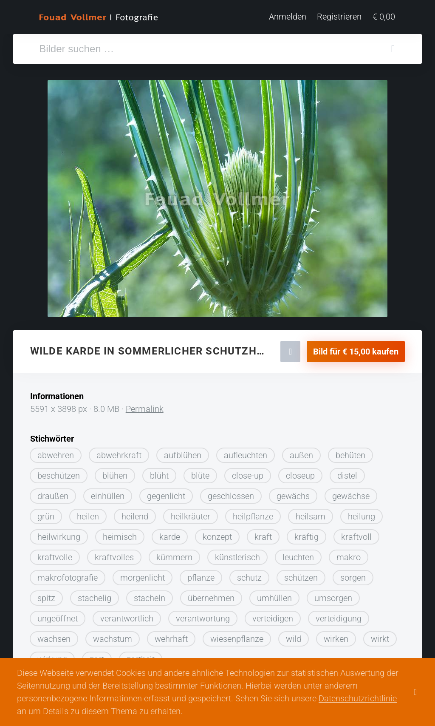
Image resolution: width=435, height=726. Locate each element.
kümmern (174, 554)
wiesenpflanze (236, 635)
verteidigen (272, 615)
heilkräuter (190, 513)
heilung (361, 513)
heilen (88, 513)
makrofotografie (67, 574)
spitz (46, 595)
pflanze (201, 574)
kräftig (306, 533)
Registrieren (340, 17)
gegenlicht (166, 493)
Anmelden (289, 17)
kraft (263, 533)
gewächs (293, 493)
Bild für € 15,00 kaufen (355, 348)
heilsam (310, 513)
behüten (350, 452)
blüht (159, 472)
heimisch (120, 533)
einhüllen (107, 493)
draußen (52, 493)
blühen (114, 472)
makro (348, 554)
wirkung (52, 656)
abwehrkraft (118, 452)
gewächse (351, 493)
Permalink (145, 405)
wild (293, 635)
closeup (300, 472)
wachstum (112, 635)
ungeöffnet (57, 615)
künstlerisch (237, 554)
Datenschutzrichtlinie (358, 698)
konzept (217, 533)
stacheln (149, 595)
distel (347, 472)
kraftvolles (114, 554)
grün (45, 513)
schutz (249, 574)
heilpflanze (253, 513)
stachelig (94, 595)
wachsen (54, 635)
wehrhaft (171, 635)
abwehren (55, 452)
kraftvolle (54, 554)
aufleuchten (245, 452)
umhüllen (274, 595)
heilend (134, 513)
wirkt (380, 635)
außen (301, 452)
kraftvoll (356, 533)
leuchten (298, 554)
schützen (301, 574)
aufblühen (182, 452)
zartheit (141, 656)
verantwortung (203, 615)
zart (97, 656)
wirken (336, 635)
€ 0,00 (384, 17)
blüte (200, 472)
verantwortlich (126, 615)
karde (169, 533)
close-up (247, 472)
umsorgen (333, 595)
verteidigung (339, 615)
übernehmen (211, 595)
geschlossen (231, 493)
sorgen (353, 574)
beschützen (58, 472)
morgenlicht (142, 574)
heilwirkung (58, 533)
